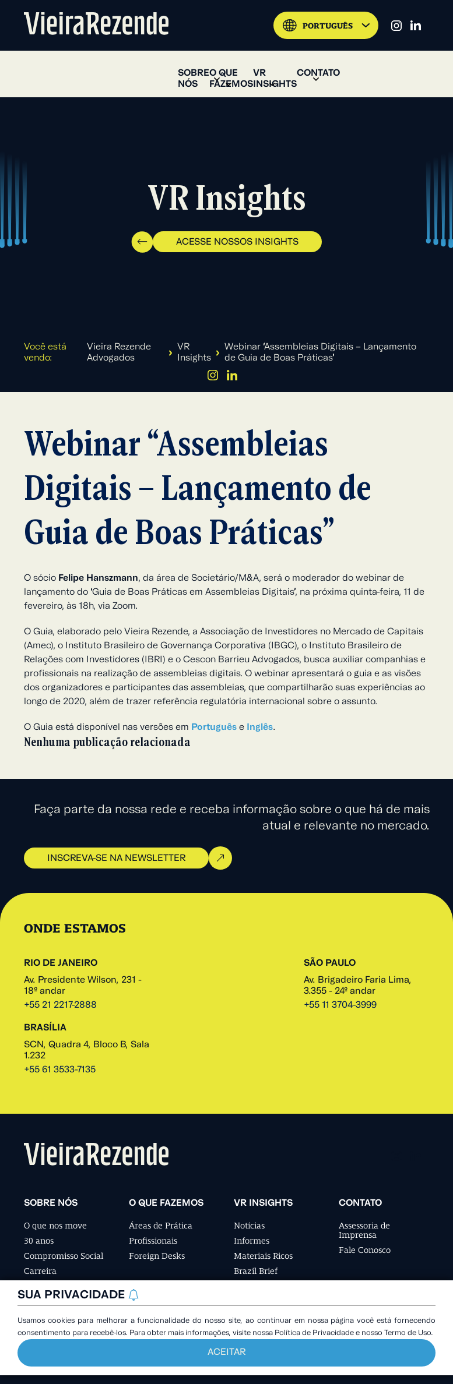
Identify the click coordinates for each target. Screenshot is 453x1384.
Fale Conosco (365, 1250)
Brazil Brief (256, 1271)
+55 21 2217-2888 (60, 1005)
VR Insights (194, 353)
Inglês (260, 727)
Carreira (40, 1271)
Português (214, 727)
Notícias (249, 1225)
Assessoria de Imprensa (364, 1230)
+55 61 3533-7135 (60, 1070)
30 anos (39, 1240)
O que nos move (55, 1225)
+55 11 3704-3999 (340, 1005)
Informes (251, 1240)
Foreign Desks (157, 1256)
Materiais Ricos (263, 1256)
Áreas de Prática (160, 1225)
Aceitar (226, 1352)
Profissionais (153, 1240)
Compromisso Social (63, 1256)
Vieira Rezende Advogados (119, 353)
